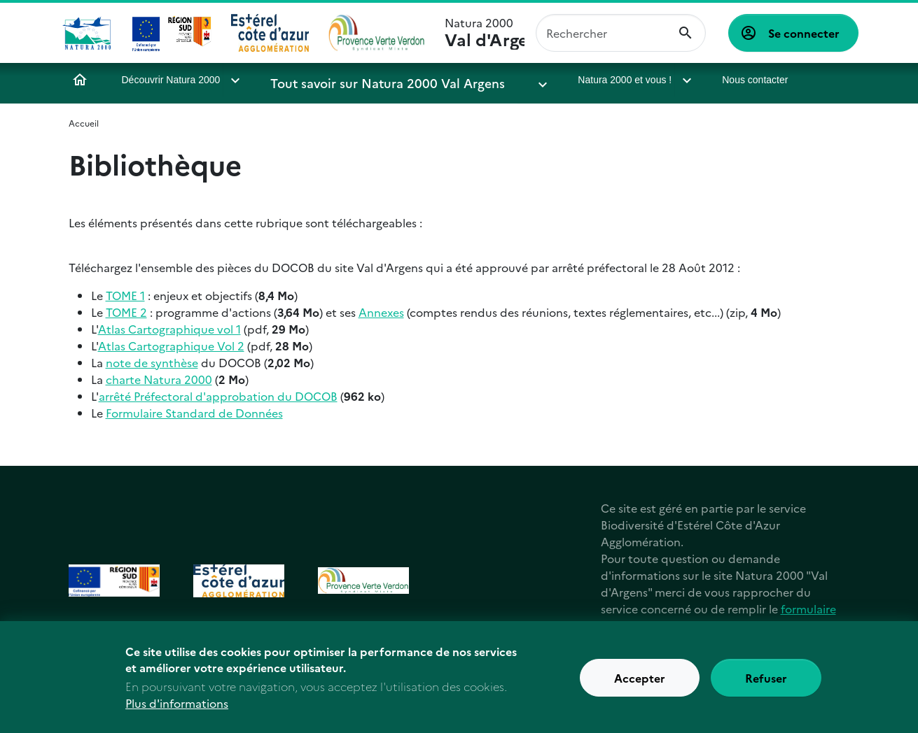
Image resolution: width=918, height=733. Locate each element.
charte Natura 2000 (159, 379)
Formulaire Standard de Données (194, 412)
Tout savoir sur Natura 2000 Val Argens (362, 80)
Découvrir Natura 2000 (171, 79)
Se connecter (804, 33)
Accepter (639, 684)
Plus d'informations (176, 709)
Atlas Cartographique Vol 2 (171, 345)
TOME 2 (126, 312)
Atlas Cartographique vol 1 (169, 328)
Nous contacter (683, 79)
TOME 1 (125, 295)
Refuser (766, 684)
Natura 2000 (484, 33)
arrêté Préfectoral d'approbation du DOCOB (218, 396)
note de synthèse (152, 362)
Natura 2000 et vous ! (552, 79)
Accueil (79, 80)
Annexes (381, 312)
